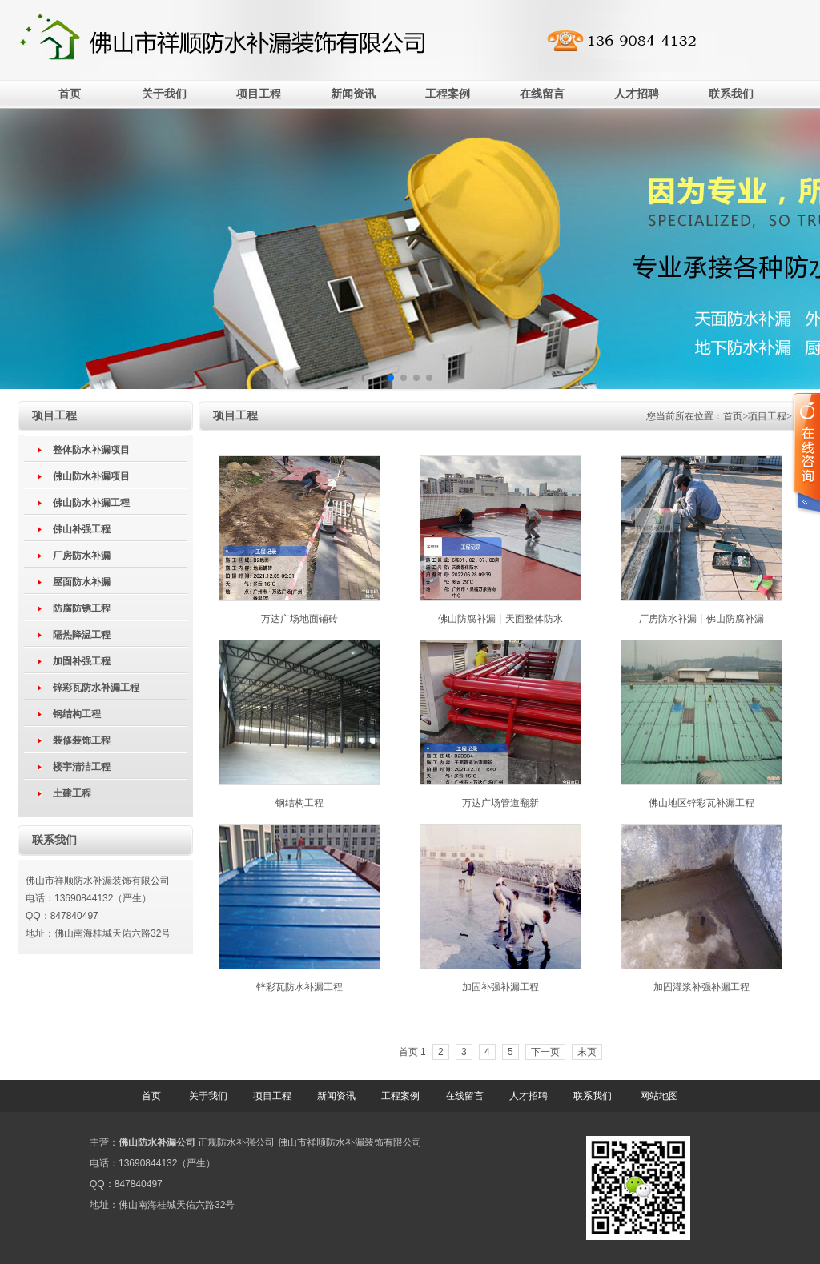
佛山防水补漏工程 (91, 502)
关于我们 (164, 94)
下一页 (545, 1051)
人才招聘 (636, 94)
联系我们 (731, 94)
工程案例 (447, 94)
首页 (69, 94)
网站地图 (659, 1095)
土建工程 (72, 793)
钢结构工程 (77, 714)
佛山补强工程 (82, 529)
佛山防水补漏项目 (91, 476)
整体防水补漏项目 (91, 449)
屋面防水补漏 (82, 582)
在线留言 (542, 94)
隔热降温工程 (82, 634)
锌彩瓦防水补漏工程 (96, 687)
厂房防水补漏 (82, 555)
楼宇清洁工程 (82, 766)
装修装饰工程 (82, 740)
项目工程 (258, 94)
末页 (587, 1051)
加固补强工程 (82, 661)
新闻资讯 (353, 94)
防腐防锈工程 (82, 608)
